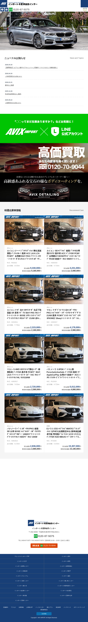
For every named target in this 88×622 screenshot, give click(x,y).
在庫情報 (21, 607)
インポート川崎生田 (21, 571)
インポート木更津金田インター (66, 585)
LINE (2, 9)
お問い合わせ (6, 9)
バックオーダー (39, 607)
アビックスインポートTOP (22, 556)
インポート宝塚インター (22, 600)
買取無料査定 (44, 609)
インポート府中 (66, 556)
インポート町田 (66, 561)
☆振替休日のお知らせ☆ (13, 103)
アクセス (13, 607)
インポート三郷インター (22, 580)
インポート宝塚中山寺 (66, 595)
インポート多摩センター (22, 566)
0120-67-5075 (21, 9)
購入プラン (50, 607)
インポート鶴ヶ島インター (66, 580)
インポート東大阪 (22, 595)
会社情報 (44, 613)
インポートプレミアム (22, 576)
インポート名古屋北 (65, 590)
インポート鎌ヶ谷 (22, 585)
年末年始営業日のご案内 (13, 94)
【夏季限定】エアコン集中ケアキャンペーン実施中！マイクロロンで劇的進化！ (31, 67)
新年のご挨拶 (9, 85)
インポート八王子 (22, 561)
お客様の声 (29, 607)
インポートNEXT (66, 571)
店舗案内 (5, 607)
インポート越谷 (66, 576)
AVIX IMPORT (3, 3)
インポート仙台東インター (22, 590)
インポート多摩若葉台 (66, 566)
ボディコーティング (79, 607)
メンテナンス (67, 607)
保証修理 (58, 607)
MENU (84, 3)
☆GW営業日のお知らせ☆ (13, 76)
